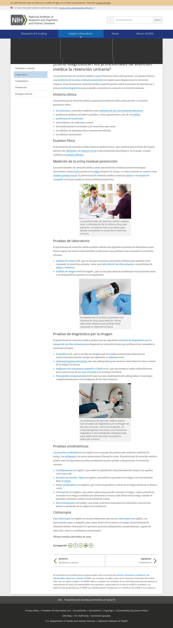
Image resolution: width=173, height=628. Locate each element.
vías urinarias (89, 372)
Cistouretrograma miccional (71, 361)
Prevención (21, 87)
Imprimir (70, 545)
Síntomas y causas (25, 68)
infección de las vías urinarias (118, 264)
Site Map (67, 615)
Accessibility (79, 610)
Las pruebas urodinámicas (67, 452)
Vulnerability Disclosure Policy (132, 610)
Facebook (75, 545)
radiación (113, 357)
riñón (59, 267)
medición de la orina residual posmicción (80, 80)
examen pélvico (74, 154)
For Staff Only (81, 615)
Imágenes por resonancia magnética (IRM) (79, 368)
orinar (67, 481)
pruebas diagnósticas (71, 88)
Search (158, 20)
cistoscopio (124, 518)
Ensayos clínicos (23, 93)
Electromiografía (65, 503)
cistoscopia (64, 518)
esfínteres (70, 456)
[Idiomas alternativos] (151, 43)
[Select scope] (110, 20)
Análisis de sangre (66, 271)
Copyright (109, 610)
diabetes (70, 267)
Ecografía (61, 354)
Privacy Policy (32, 610)
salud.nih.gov (103, 2)
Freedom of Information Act (56, 610)
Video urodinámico (66, 484)
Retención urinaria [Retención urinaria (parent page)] (28, 55)
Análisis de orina (65, 260)
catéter (136, 114)
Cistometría (62, 492)
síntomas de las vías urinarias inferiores (121, 110)
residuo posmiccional (65, 175)
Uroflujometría (64, 470)
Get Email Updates (101, 615)
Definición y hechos (25, 61)
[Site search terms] (133, 20)
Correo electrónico (86, 545)
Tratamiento (21, 81)
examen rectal (88, 150)
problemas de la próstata (69, 118)
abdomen (71, 150)
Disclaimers (95, 610)
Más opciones (91, 545)
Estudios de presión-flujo (70, 477)
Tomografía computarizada (71, 376)
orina (77, 171)
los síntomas (63, 110)
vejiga (96, 171)
